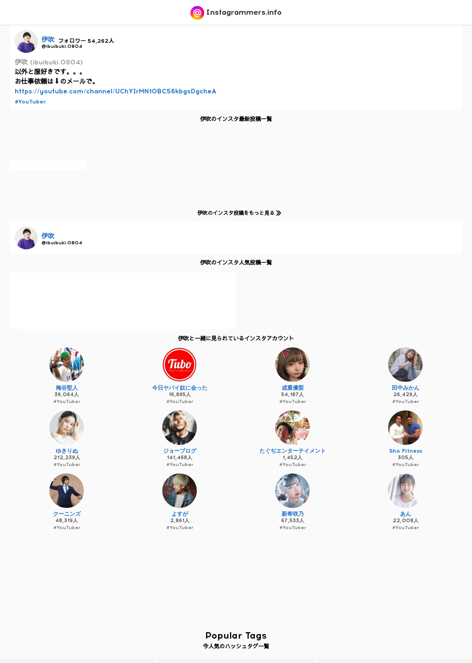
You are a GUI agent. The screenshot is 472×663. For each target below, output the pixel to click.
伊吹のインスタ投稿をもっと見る (237, 212)
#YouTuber (30, 101)
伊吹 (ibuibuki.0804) (49, 62)
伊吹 (47, 40)
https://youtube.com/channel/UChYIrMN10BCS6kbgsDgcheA (115, 91)
